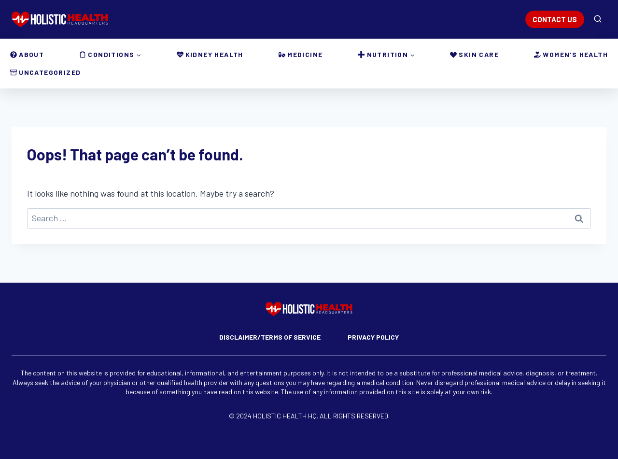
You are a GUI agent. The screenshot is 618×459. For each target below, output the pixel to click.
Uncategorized (45, 72)
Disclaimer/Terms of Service (270, 337)
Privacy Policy (373, 337)
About (27, 54)
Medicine (301, 54)
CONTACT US (555, 19)
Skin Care (474, 54)
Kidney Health (210, 54)
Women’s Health (571, 54)
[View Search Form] (597, 19)
